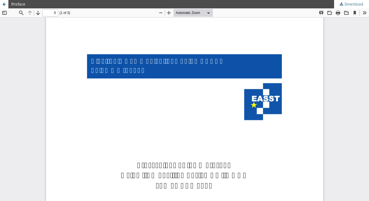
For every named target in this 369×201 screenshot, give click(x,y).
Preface (18, 4)
